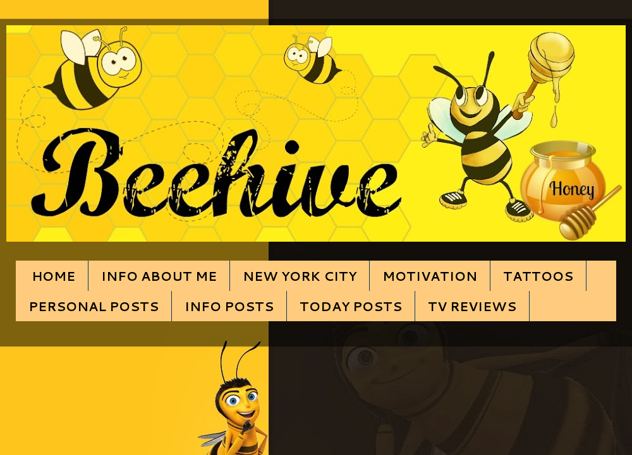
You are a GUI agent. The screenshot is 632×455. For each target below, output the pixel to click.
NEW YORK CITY (299, 276)
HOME (53, 276)
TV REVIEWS (472, 306)
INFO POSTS (229, 306)
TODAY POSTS (351, 306)
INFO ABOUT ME (159, 276)
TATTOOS (538, 276)
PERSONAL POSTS (93, 306)
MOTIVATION (429, 276)
